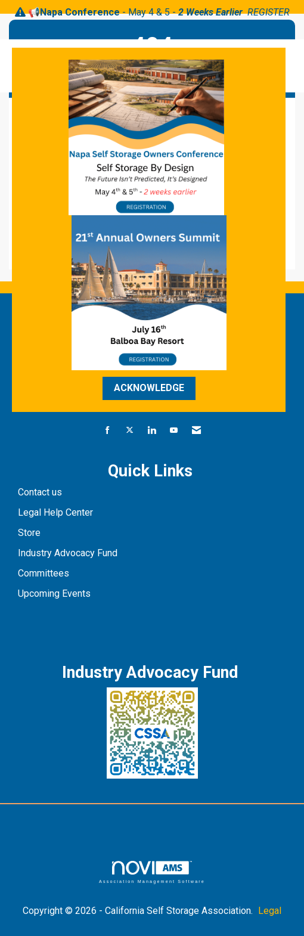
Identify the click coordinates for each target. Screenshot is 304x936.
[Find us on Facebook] (107, 430)
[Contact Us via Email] (196, 430)
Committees (43, 573)
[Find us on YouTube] (174, 430)
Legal (269, 910)
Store (30, 532)
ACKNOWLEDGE (149, 387)
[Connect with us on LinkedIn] (152, 430)
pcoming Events (58, 593)
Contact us (41, 492)
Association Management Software (152, 872)
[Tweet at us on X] (129, 430)
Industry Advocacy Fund (67, 553)
